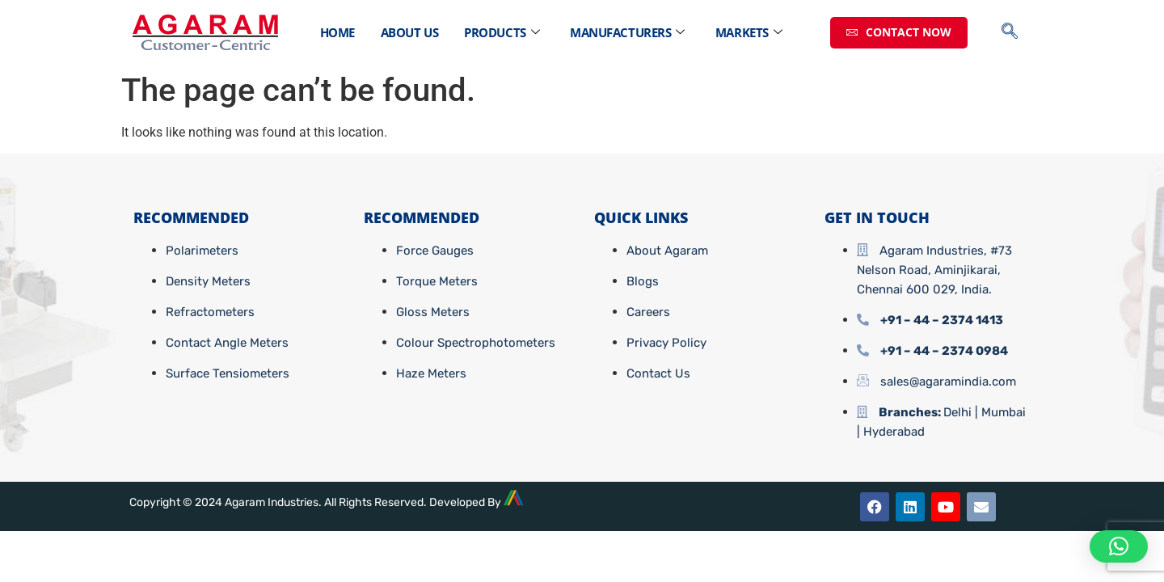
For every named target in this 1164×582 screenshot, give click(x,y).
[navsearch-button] (1018, 32)
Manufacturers (627, 32)
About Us (409, 32)
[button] (1119, 546)
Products (501, 32)
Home (337, 32)
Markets (748, 32)
